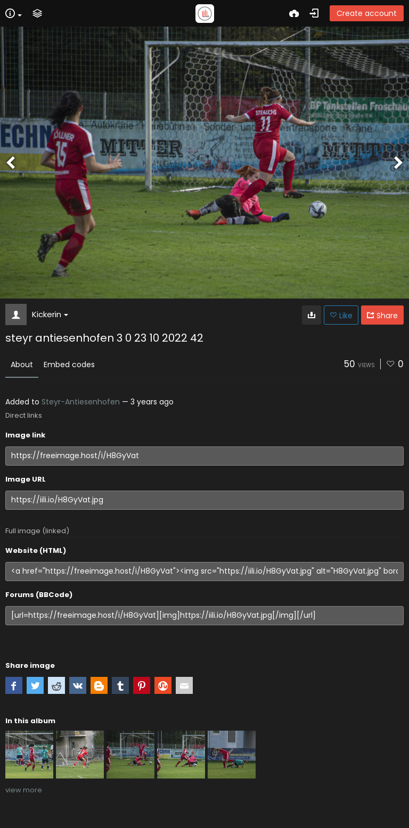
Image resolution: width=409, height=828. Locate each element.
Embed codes (69, 364)
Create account (367, 13)
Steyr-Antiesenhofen (81, 401)
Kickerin (50, 314)
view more (23, 790)
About (22, 364)
